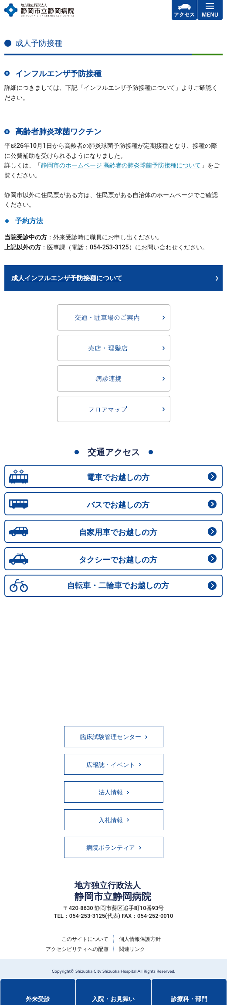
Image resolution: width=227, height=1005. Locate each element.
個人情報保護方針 (140, 939)
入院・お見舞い (113, 998)
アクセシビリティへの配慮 (77, 949)
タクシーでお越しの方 (118, 559)
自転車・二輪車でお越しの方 (118, 585)
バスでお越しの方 (118, 504)
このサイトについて (84, 939)
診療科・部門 (189, 998)
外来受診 (38, 998)
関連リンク (132, 949)
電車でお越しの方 (118, 477)
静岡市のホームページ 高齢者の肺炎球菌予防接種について (121, 165)
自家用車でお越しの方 (118, 532)
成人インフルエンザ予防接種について (66, 278)
